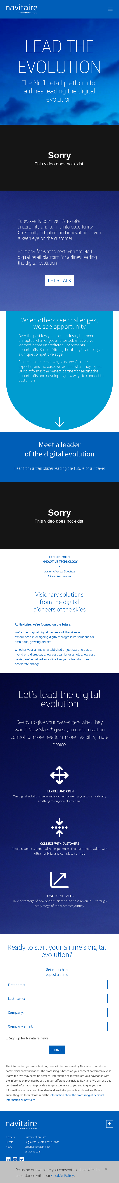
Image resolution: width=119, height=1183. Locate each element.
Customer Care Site (35, 1137)
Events (9, 1142)
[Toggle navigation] (110, 9)
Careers (10, 1137)
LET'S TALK (59, 281)
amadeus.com (33, 1151)
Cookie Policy (62, 1175)
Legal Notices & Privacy (37, 1146)
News (9, 1146)
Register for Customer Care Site (42, 1142)
